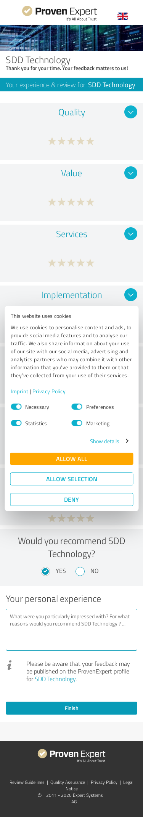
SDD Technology (55, 679)
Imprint (20, 391)
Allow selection (71, 478)
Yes (61, 570)
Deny (71, 499)
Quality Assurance (67, 782)
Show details (104, 441)
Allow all (71, 458)
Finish (72, 708)
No (94, 570)
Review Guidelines (27, 782)
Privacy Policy (49, 391)
